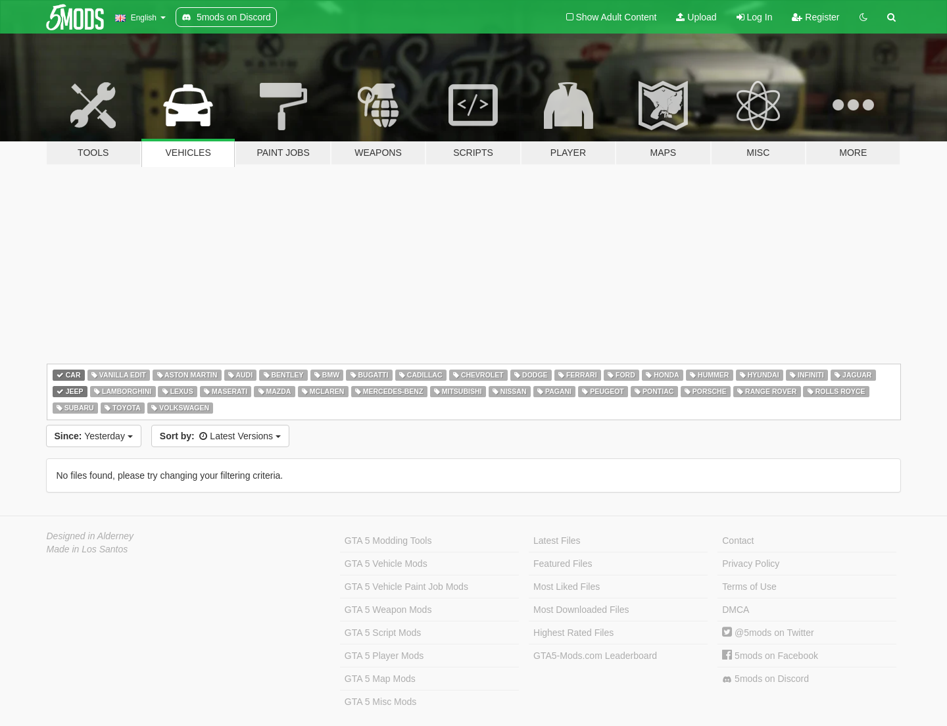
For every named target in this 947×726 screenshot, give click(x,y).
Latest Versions (220, 436)
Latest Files (557, 540)
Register (815, 17)
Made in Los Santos (87, 549)
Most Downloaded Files (581, 609)
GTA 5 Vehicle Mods (386, 563)
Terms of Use (749, 586)
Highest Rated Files (573, 632)
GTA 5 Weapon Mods (388, 609)
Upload (696, 17)
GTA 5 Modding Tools (388, 540)
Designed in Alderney (90, 536)
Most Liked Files (566, 586)
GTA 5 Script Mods (383, 632)
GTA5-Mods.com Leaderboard (595, 655)
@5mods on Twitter (767, 633)
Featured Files (562, 563)
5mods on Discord (765, 679)
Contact (738, 540)
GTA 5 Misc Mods (380, 701)
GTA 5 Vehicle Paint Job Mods (406, 586)
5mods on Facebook (770, 656)
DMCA (735, 609)
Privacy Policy (750, 563)
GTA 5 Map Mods (380, 678)
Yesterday (94, 436)
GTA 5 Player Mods (384, 655)
